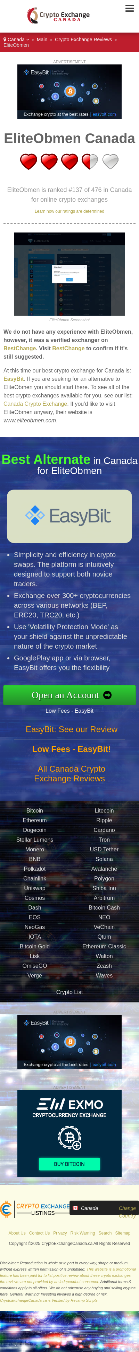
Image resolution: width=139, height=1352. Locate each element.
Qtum (104, 939)
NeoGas (35, 929)
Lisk (35, 958)
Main (42, 39)
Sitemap (123, 1233)
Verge (34, 978)
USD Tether (104, 851)
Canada (16, 39)
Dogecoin (35, 832)
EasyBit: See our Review (71, 731)
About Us (16, 1233)
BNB (35, 861)
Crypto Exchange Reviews (83, 39)
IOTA (34, 939)
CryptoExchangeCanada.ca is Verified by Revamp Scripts (49, 1300)
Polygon (104, 881)
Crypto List (69, 992)
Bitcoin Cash (104, 910)
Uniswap (34, 890)
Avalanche (104, 871)
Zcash (104, 968)
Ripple (104, 822)
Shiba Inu (104, 890)
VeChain (104, 929)
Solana (104, 861)
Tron (104, 842)
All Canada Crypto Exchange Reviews (69, 775)
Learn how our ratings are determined (69, 211)
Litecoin (104, 813)
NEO (104, 919)
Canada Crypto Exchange (35, 404)
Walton (104, 958)
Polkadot (35, 871)
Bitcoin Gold (35, 948)
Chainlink (34, 881)
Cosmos (35, 900)
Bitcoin (34, 813)
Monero (34, 851)
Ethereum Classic (104, 948)
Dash (34, 910)
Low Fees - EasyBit (71, 710)
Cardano (104, 832)
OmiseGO (34, 968)
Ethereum (35, 822)
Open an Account (67, 695)
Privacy (60, 1233)
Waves (104, 978)
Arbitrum (104, 900)
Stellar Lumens (35, 842)
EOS (35, 919)
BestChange (19, 348)
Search (105, 1233)
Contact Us (39, 1233)
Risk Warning (83, 1233)
